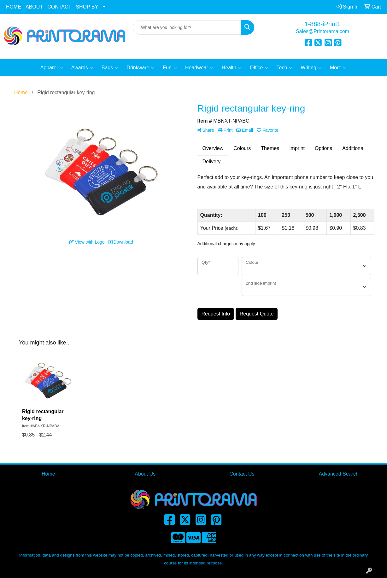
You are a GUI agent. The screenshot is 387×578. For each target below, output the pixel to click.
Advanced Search (338, 474)
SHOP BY (87, 6)
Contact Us (241, 474)
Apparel (51, 68)
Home (48, 474)
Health (232, 68)
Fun (170, 68)
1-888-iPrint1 (322, 23)
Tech (285, 68)
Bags (110, 68)
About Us (145, 474)
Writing (311, 68)
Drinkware (140, 68)
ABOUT (34, 6)
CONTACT (59, 6)
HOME (13, 6)
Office (259, 68)
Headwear (199, 68)
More (338, 68)
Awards (82, 68)
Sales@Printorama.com (322, 31)
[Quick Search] (187, 27)
